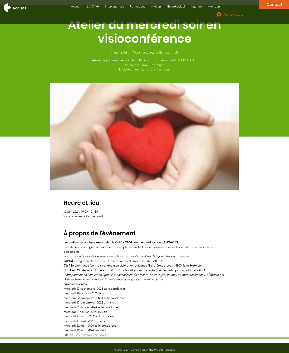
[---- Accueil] (15, 8)
